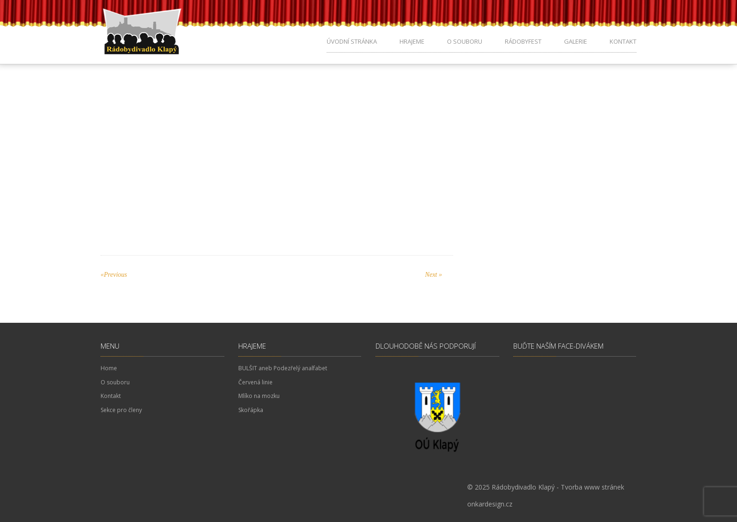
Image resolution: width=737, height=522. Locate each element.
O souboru (464, 41)
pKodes (232, 113)
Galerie (575, 41)
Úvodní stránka (352, 41)
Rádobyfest (523, 41)
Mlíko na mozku (259, 396)
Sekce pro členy (121, 410)
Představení (217, 189)
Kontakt (623, 41)
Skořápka (250, 410)
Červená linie (255, 382)
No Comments (310, 113)
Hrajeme (412, 41)
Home (109, 368)
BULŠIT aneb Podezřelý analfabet (282, 368)
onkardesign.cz (489, 503)
